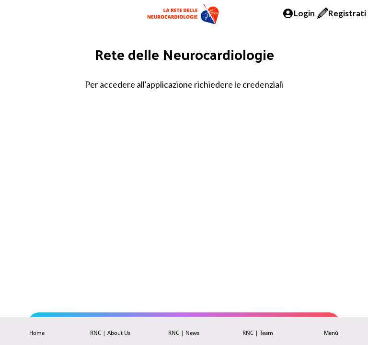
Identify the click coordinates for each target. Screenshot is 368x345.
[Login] (298, 13)
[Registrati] (341, 13)
